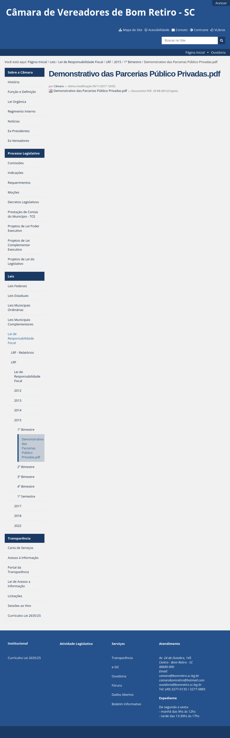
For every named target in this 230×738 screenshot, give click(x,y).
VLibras (219, 30)
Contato (182, 30)
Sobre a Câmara (20, 72)
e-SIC (115, 667)
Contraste (201, 30)
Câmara (59, 86)
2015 (117, 62)
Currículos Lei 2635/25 (24, 658)
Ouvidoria (218, 52)
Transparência (19, 538)
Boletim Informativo (126, 704)
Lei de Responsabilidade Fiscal (80, 62)
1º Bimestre (132, 62)
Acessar (221, 3)
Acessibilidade (158, 30)
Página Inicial (195, 52)
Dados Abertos (123, 694)
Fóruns (117, 685)
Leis (52, 62)
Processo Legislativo (23, 153)
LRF (108, 62)
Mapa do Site (132, 30)
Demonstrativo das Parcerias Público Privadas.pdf (88, 90)
